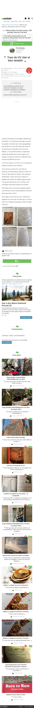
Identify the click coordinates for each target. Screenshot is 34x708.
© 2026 (20, 706)
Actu (20, 21)
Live (24, 21)
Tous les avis (26, 266)
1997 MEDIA (4, 706)
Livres (12, 24)
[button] (29, 18)
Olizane (16, 24)
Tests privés (17, 276)
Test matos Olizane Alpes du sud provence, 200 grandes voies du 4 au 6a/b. (17, 37)
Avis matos (7, 21)
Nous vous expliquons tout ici (14, 283)
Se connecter (7, 342)
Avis (7, 24)
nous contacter (29, 706)
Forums (28, 21)
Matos (4, 24)
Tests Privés (14, 21)
